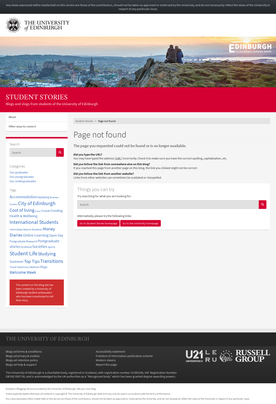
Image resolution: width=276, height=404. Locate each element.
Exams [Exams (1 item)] (38, 211)
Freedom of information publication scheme (124, 356)
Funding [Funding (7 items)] (56, 211)
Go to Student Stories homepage (98, 223)
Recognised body (99, 376)
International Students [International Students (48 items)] (34, 222)
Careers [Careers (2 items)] (13, 204)
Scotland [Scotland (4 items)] (26, 247)
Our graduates (19, 172)
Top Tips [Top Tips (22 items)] (32, 261)
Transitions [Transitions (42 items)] (51, 261)
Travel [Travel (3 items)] (13, 267)
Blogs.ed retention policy (22, 360)
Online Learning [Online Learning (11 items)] (35, 235)
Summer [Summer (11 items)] (17, 261)
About (12, 117)
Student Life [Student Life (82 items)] (23, 253)
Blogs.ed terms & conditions (24, 351)
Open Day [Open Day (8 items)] (56, 235)
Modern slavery (106, 360)
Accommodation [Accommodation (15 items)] (23, 196)
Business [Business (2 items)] (54, 197)
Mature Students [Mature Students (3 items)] (32, 229)
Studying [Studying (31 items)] (47, 254)
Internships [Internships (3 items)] (16, 229)
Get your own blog (86, 388)
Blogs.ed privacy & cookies (23, 356)
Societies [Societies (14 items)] (39, 246)
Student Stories (37, 97)
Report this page (106, 364)
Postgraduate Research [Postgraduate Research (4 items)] (23, 241)
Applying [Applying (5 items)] (43, 197)
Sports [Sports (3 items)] (51, 247)
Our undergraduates (23, 181)
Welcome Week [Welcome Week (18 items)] (23, 272)
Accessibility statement (110, 351)
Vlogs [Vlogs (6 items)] (43, 267)
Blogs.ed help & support (21, 364)
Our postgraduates (22, 177)
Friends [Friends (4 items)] (45, 211)
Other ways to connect (22, 126)
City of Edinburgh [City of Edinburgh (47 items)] (37, 203)
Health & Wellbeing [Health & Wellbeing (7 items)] (23, 216)
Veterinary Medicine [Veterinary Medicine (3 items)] (28, 267)
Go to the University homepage (140, 223)
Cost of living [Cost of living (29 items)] (22, 210)
